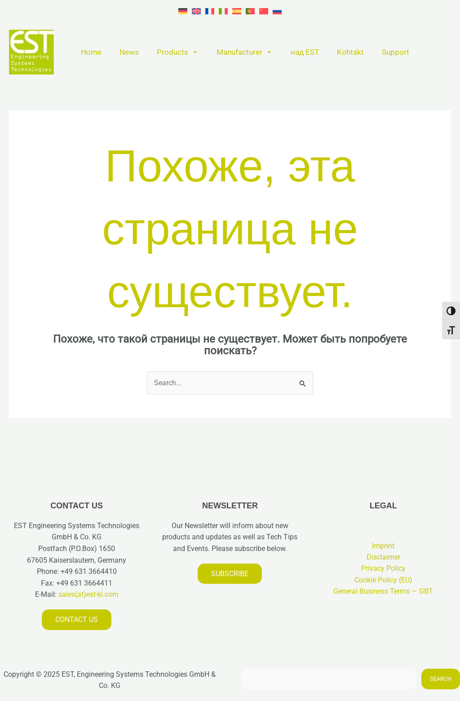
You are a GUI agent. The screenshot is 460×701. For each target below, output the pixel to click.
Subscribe (229, 573)
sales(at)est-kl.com (88, 595)
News (129, 52)
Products (178, 52)
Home (91, 52)
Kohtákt (350, 52)
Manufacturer (245, 52)
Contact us (76, 619)
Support (395, 52)
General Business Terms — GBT (383, 591)
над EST (305, 52)
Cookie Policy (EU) (383, 580)
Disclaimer (383, 557)
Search (440, 679)
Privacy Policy (383, 568)
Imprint (383, 546)
